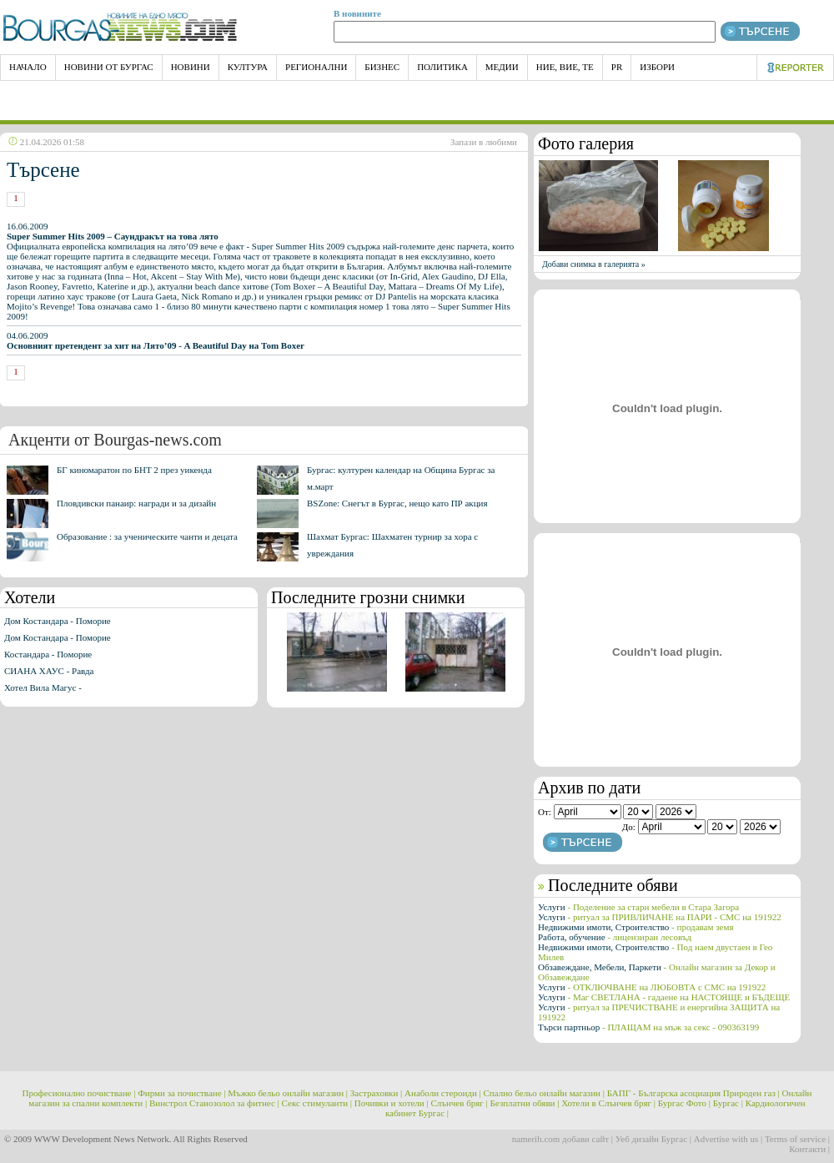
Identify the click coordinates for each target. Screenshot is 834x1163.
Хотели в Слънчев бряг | (608, 1103)
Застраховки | (376, 1093)
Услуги (638, 907)
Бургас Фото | (684, 1103)
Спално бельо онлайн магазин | (544, 1093)
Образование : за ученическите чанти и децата (147, 536)
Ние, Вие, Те (565, 67)
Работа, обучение (614, 937)
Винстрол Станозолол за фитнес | (214, 1103)
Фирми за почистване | (181, 1093)
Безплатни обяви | (525, 1103)
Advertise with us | (728, 1139)
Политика (442, 67)
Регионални (316, 67)
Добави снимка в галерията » (594, 264)
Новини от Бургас (108, 67)
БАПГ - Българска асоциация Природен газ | (693, 1093)
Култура (248, 67)
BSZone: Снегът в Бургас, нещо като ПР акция (397, 503)
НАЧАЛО (28, 67)
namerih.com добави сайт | (562, 1139)
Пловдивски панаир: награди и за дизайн (136, 503)
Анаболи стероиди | (442, 1093)
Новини (190, 67)
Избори (657, 67)
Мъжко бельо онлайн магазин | (288, 1093)
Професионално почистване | (79, 1093)
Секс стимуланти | (317, 1103)
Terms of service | (797, 1139)
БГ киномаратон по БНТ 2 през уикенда (134, 470)
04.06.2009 (155, 340)
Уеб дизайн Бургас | (653, 1139)
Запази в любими (483, 142)
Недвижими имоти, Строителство (635, 927)
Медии (502, 67)
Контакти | (809, 1149)
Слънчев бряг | (458, 1103)
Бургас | (728, 1103)
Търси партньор (648, 1027)
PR (616, 67)
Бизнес (381, 67)
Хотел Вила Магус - (43, 687)
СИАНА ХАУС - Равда (48, 671)
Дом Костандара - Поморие (57, 621)
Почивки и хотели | (391, 1103)
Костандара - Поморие (48, 654)
